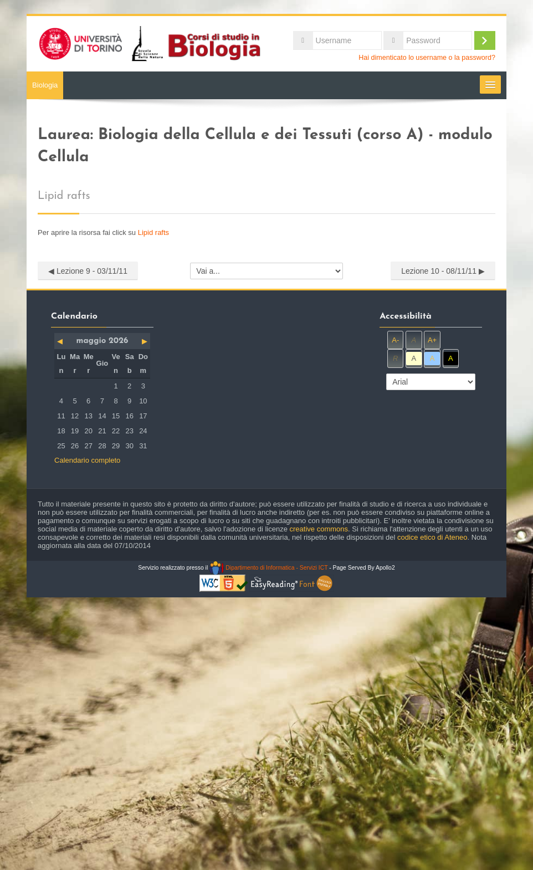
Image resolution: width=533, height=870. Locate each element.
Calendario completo (87, 460)
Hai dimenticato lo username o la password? (426, 58)
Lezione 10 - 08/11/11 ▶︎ (443, 271)
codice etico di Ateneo (432, 537)
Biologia (45, 85)
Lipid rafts (153, 232)
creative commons (319, 529)
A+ (432, 340)
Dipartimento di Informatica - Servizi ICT (268, 568)
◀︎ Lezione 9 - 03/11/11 (87, 271)
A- (395, 340)
